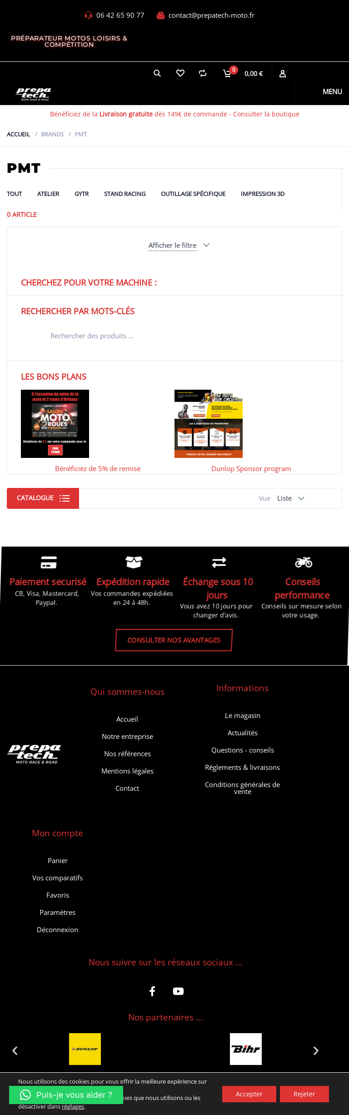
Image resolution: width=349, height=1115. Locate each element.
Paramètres (57, 912)
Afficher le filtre (172, 245)
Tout (14, 194)
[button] (14, 1050)
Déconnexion (57, 929)
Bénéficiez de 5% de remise (97, 468)
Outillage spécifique (193, 194)
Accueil (18, 134)
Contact (127, 788)
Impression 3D (262, 194)
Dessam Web (162, 1100)
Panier (58, 860)
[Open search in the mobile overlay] (174, 335)
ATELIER (48, 194)
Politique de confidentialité (231, 1100)
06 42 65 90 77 (120, 15)
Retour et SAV (300, 1100)
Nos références (127, 753)
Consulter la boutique (266, 114)
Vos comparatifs (57, 877)
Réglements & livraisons (242, 767)
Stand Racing (124, 194)
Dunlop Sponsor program (251, 468)
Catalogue (35, 497)
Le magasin (242, 715)
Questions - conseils (242, 749)
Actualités (243, 732)
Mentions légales (127, 770)
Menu (332, 91)
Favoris (57, 894)
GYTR (82, 194)
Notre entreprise (127, 736)
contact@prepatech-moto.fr (211, 15)
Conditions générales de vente (242, 788)
